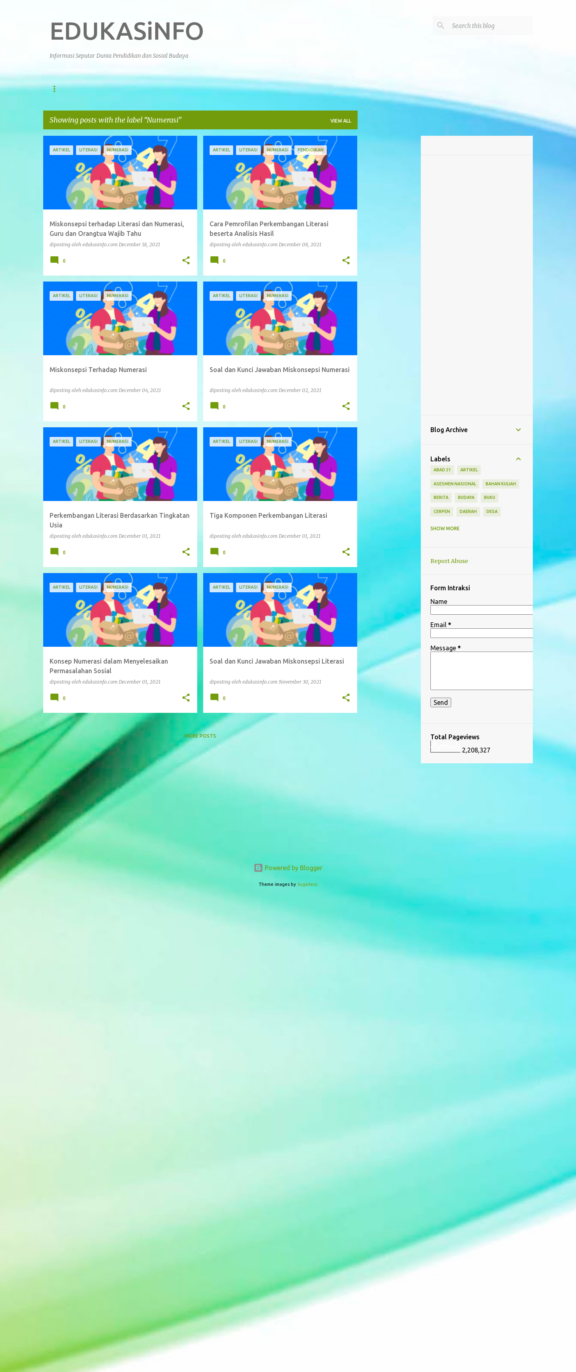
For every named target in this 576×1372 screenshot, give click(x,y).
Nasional (274, 88)
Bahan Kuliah (501, 483)
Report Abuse (449, 561)
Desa (492, 511)
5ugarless (307, 884)
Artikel (197, 88)
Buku (489, 497)
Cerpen (442, 511)
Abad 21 (442, 469)
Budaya (466, 497)
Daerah (315, 88)
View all (340, 120)
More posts (200, 735)
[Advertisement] (389, 256)
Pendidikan (97, 88)
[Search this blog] (491, 25)
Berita (235, 88)
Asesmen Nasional (455, 483)
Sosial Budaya (150, 88)
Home (57, 88)
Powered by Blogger (288, 867)
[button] (186, 260)
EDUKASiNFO (127, 30)
